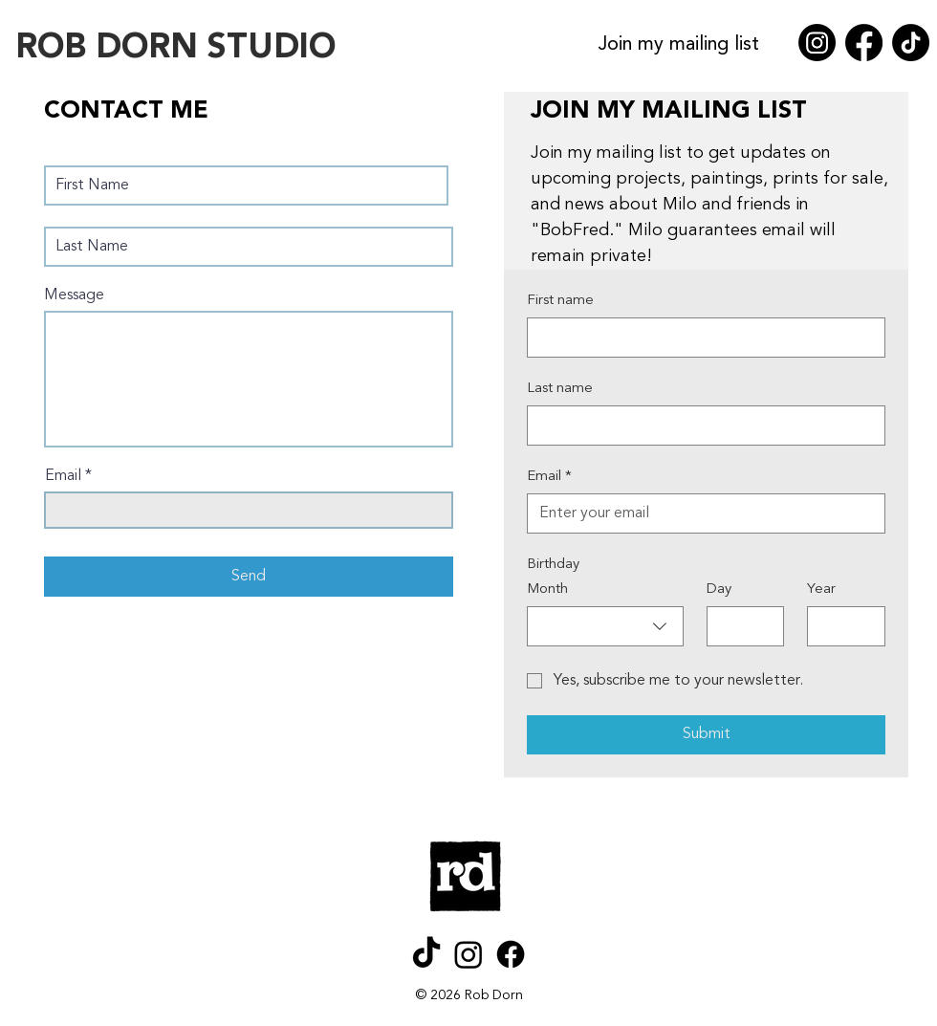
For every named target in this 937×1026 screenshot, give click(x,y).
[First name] (700, 337)
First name (560, 301)
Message (74, 295)
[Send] (248, 577)
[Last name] (700, 425)
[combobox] (605, 626)
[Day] (740, 626)
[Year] (840, 626)
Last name (560, 389)
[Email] (700, 513)
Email (63, 476)
